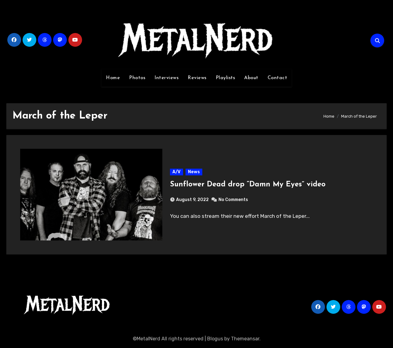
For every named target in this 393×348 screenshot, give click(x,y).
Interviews (166, 77)
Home (113, 77)
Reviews (197, 77)
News (194, 171)
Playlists (225, 77)
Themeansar (245, 339)
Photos (137, 77)
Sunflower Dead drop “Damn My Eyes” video (248, 184)
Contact (277, 77)
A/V (176, 171)
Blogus (215, 339)
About (251, 77)
